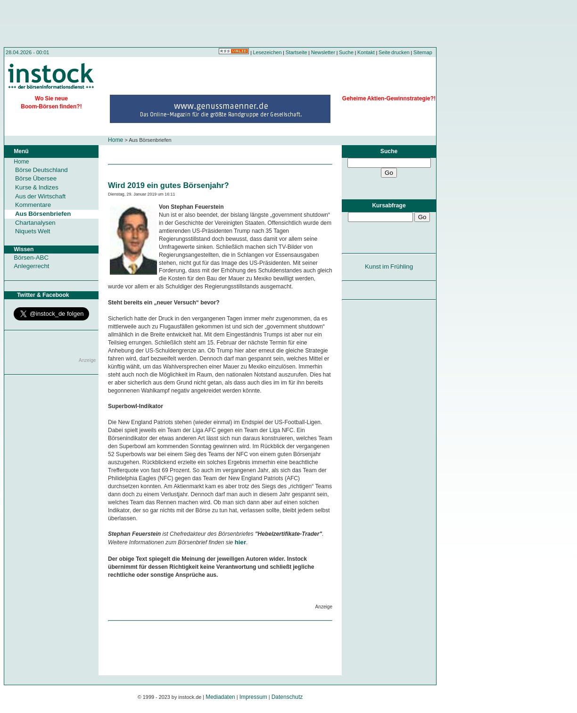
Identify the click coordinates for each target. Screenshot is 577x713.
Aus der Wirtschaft (40, 196)
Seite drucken (394, 52)
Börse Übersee (36, 178)
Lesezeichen (267, 52)
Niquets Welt (32, 231)
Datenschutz (287, 697)
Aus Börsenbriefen (43, 213)
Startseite (296, 52)
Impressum (253, 697)
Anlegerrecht (31, 266)
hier (240, 542)
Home (115, 140)
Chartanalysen (35, 222)
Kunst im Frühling (389, 266)
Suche (346, 52)
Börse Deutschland (41, 169)
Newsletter (323, 52)
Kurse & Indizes (36, 187)
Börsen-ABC (31, 257)
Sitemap (422, 52)
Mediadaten (220, 697)
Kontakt (366, 52)
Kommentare (33, 204)
